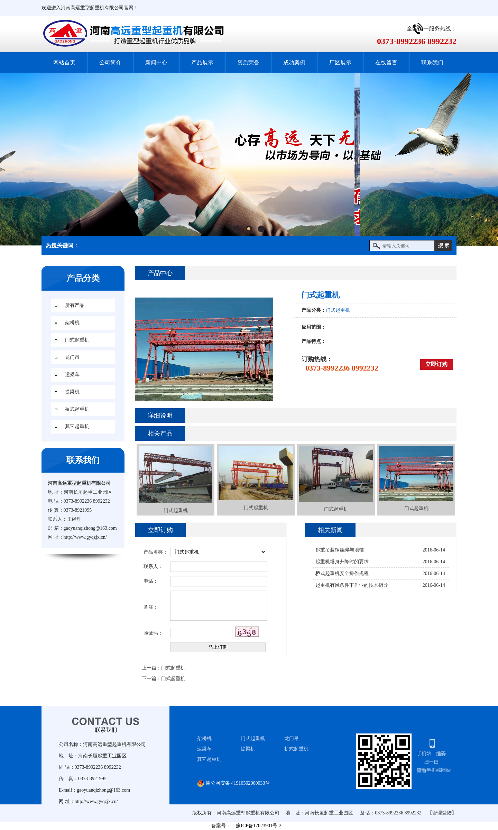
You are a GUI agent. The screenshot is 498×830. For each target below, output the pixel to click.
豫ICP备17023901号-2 (258, 825)
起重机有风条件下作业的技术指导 (351, 585)
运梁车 (72, 374)
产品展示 (202, 62)
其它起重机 (77, 426)
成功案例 (294, 62)
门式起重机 (77, 340)
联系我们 (432, 62)
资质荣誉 (248, 62)
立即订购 (436, 364)
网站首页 (64, 62)
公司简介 (110, 62)
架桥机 (72, 322)
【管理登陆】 (441, 812)
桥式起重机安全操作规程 (342, 573)
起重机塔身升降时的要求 (342, 561)
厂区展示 (340, 62)
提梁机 (72, 391)
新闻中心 (156, 62)
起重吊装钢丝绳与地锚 (339, 550)
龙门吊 (72, 357)
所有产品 (74, 305)
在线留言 (386, 62)
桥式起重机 (77, 409)
